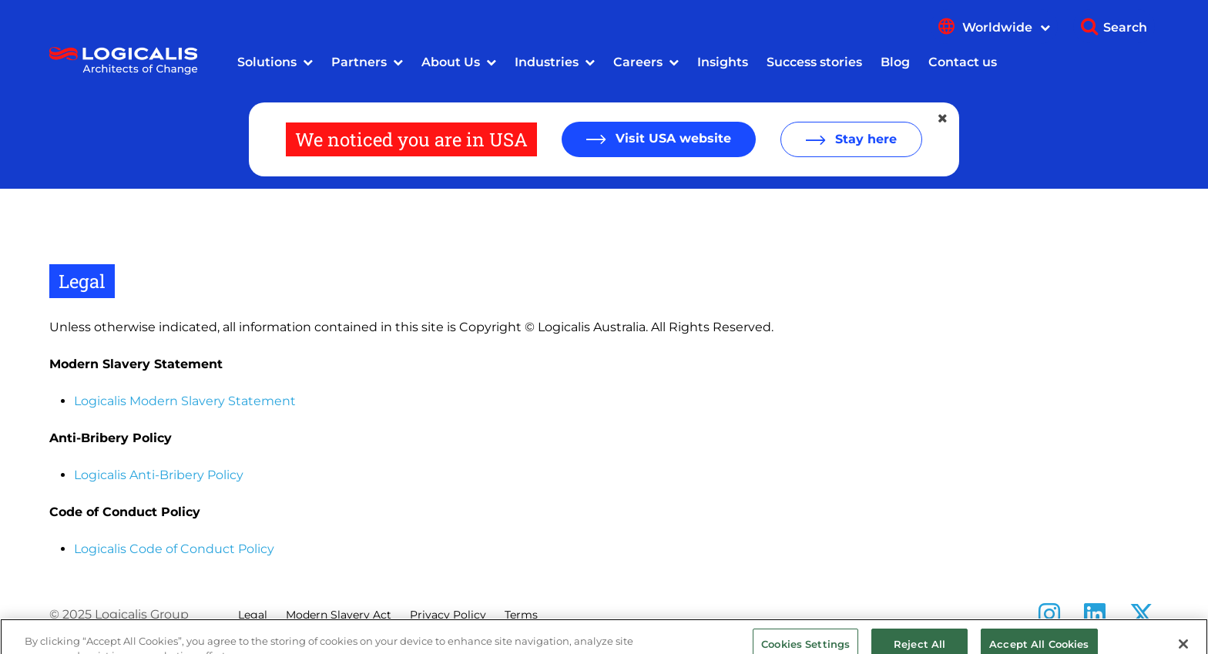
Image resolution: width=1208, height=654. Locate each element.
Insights (722, 62)
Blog (895, 62)
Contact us (962, 62)
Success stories (814, 62)
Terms (521, 615)
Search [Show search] (1125, 27)
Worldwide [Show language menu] (1006, 27)
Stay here (864, 139)
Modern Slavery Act (338, 615)
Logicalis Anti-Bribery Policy (158, 475)
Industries (547, 62)
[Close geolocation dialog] (943, 119)
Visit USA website (671, 138)
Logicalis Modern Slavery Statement (185, 401)
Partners (359, 62)
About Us (450, 62)
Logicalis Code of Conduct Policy (174, 549)
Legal (252, 615)
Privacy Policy (448, 615)
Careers (638, 62)
